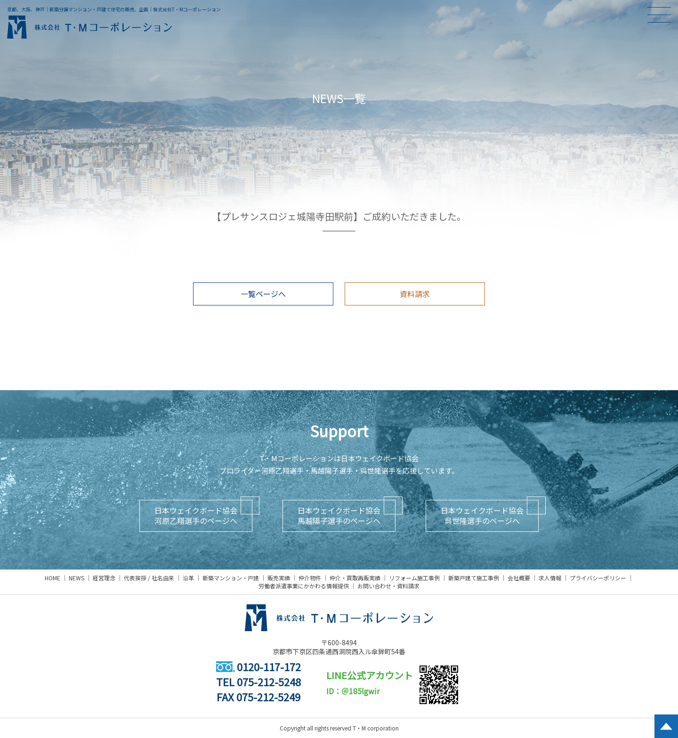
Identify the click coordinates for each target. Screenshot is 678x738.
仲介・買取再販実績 (355, 578)
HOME (52, 578)
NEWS (76, 578)
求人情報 (550, 578)
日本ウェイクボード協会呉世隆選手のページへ (482, 515)
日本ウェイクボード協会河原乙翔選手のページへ (195, 515)
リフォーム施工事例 (414, 578)
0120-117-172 (258, 666)
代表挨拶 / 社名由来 (149, 578)
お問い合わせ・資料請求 (388, 586)
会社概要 (519, 578)
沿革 (188, 578)
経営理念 (104, 578)
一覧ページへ (263, 293)
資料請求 (415, 293)
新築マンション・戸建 (230, 578)
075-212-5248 (269, 681)
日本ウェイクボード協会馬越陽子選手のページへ (339, 515)
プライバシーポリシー (598, 578)
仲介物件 (310, 578)
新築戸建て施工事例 (473, 578)
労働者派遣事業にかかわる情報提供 (303, 586)
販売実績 (278, 578)
